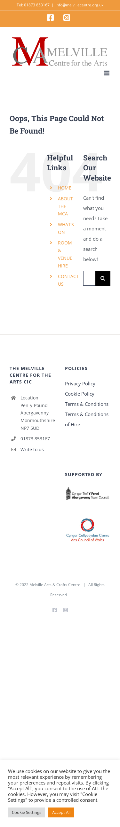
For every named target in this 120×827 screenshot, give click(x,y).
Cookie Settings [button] (26, 812)
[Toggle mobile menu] (107, 73)
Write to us (32, 449)
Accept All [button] (61, 812)
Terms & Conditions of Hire (86, 419)
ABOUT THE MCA (65, 206)
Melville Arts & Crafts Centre (54, 584)
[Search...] (89, 278)
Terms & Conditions (86, 404)
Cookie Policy (79, 393)
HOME (64, 188)
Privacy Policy (80, 383)
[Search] (102, 278)
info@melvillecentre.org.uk (79, 5)
